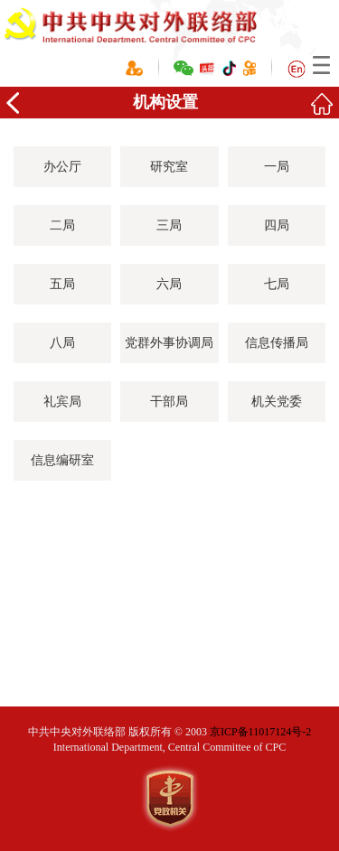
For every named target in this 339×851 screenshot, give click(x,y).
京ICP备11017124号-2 (260, 731)
